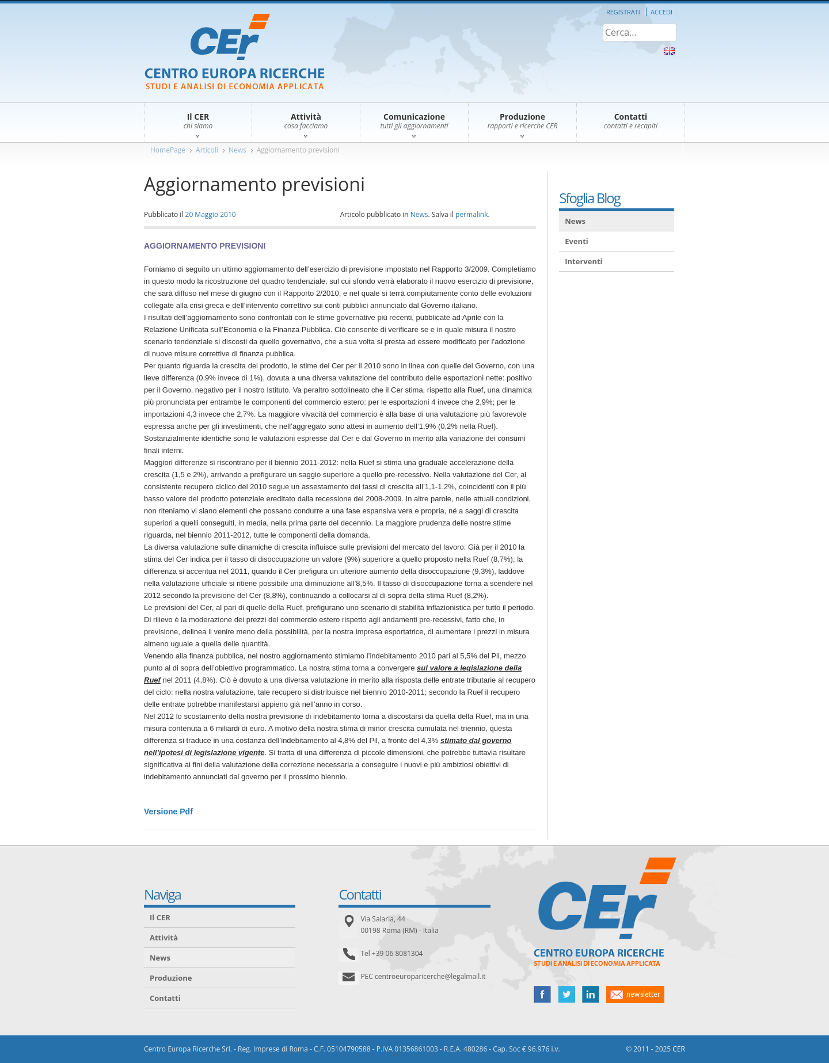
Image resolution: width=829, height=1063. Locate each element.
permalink (471, 214)
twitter (566, 994)
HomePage (167, 150)
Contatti (165, 998)
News (237, 150)
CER (678, 1049)
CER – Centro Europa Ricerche (234, 53)
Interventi (583, 261)
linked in (590, 994)
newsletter (635, 994)
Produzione (171, 978)
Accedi (661, 11)
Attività (164, 937)
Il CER (160, 917)
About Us (669, 51)
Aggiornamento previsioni (298, 150)
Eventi (576, 241)
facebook (542, 994)
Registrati (623, 11)
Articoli (207, 150)
